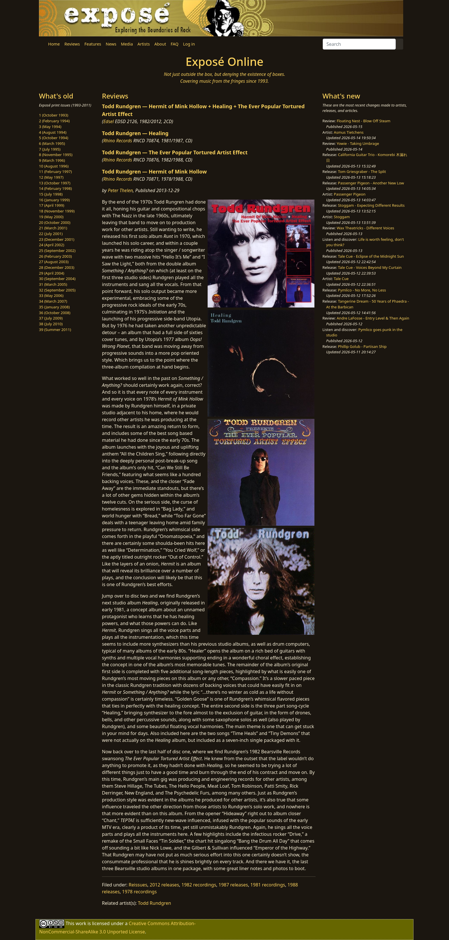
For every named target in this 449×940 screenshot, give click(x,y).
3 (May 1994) (50, 126)
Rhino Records (117, 140)
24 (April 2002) (51, 244)
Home (54, 44)
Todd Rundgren (154, 903)
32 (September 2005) (57, 290)
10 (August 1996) (53, 166)
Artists (143, 44)
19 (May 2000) (51, 216)
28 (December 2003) (56, 267)
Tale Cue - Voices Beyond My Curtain (369, 267)
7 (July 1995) (49, 149)
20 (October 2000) (54, 222)
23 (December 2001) (56, 239)
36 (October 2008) (54, 312)
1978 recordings (139, 891)
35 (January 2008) (54, 307)
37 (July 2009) (51, 318)
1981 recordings (267, 885)
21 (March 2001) (53, 227)
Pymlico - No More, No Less (362, 290)
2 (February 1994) (54, 120)
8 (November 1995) (55, 154)
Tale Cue (341, 278)
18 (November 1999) (57, 211)
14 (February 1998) (55, 188)
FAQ (174, 44)
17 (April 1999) (51, 205)
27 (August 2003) (53, 261)
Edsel (108, 121)
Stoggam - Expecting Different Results (371, 205)
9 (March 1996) (52, 160)
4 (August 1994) (52, 132)
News (111, 44)
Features (92, 44)
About (160, 44)
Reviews (72, 44)
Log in (189, 44)
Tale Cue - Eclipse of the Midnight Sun (371, 256)
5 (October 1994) (53, 137)
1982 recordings (199, 885)
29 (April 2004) (51, 273)
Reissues (138, 885)
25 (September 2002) (57, 250)
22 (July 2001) (51, 233)
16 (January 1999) (54, 199)
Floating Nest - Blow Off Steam (363, 120)
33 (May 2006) (51, 295)
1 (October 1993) (53, 115)
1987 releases (233, 885)
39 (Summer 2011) (55, 329)
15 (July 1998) (51, 194)
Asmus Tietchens (349, 132)
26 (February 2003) (55, 256)
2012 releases (164, 885)
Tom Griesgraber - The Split (362, 171)
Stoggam (342, 216)
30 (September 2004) (57, 278)
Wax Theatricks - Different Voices (365, 227)
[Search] (359, 44)
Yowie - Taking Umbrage (358, 143)
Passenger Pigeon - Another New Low (371, 183)
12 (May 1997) (51, 177)
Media (127, 44)
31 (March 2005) (53, 284)
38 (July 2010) (51, 323)
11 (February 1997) (55, 171)
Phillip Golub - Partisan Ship (362, 346)
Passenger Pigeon (349, 194)
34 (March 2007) (53, 301)
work (81, 923)
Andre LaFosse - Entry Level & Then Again (373, 318)
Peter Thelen (120, 190)
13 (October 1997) (54, 183)
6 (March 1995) (52, 143)
